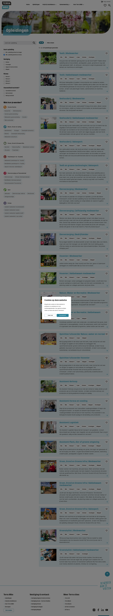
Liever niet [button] (50, 315)
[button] (64, 310)
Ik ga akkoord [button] (62, 315)
